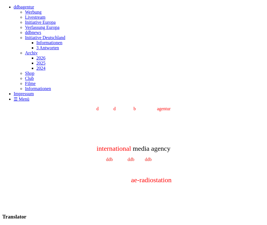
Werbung (33, 12)
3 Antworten (47, 47)
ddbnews (33, 32)
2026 (40, 58)
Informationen (49, 42)
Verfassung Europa (42, 27)
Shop (29, 73)
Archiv (31, 52)
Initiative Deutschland (45, 37)
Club (29, 78)
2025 (40, 63)
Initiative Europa (40, 22)
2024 (40, 68)
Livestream (35, 17)
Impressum (24, 93)
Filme (30, 83)
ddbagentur (24, 7)
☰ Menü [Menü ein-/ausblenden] (21, 99)
